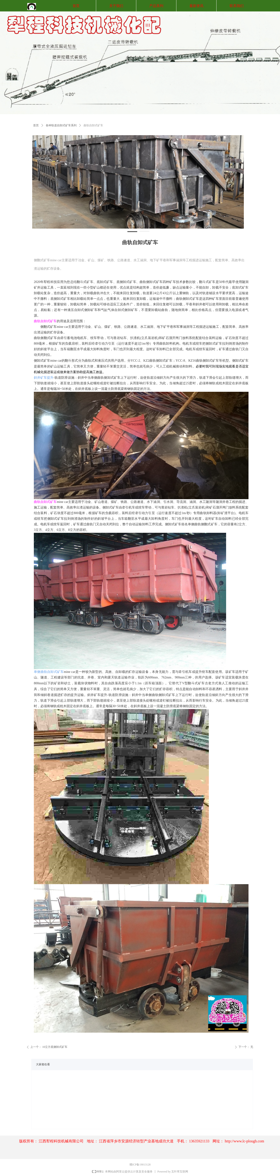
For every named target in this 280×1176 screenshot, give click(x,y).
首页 (36, 125)
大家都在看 (43, 1064)
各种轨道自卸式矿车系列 (61, 125)
